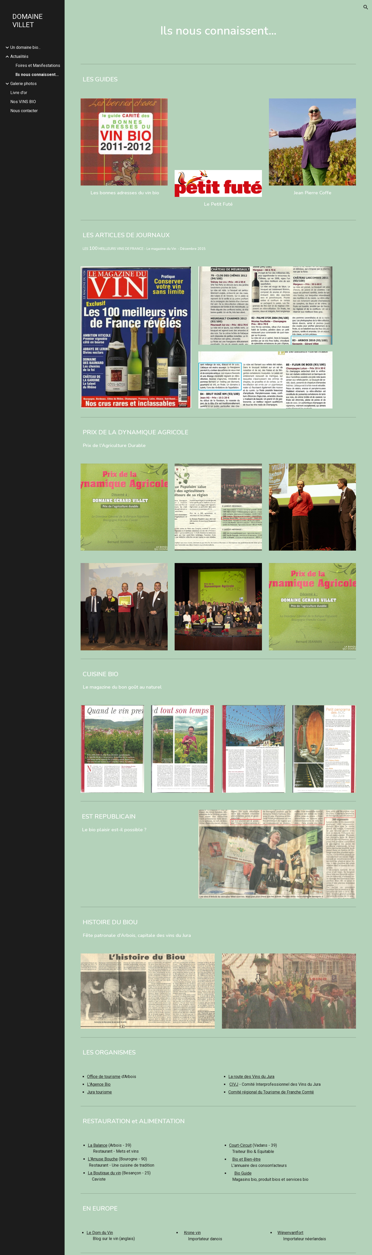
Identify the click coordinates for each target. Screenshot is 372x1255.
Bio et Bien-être (246, 1159)
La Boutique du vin (104, 1173)
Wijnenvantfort (290, 1232)
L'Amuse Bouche (103, 1159)
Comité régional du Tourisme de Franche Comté (271, 1092)
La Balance (97, 1145)
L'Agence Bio (99, 1084)
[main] (218, 31)
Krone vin (192, 1232)
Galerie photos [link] (23, 83)
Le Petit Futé (218, 204)
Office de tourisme (103, 1076)
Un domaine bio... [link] (25, 47)
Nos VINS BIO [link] (23, 101)
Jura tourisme (99, 1092)
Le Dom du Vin (100, 1232)
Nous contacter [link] (24, 110)
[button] (366, 7)
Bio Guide (243, 1173)
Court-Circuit (240, 1145)
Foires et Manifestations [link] (38, 65)
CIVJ (233, 1084)
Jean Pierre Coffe (312, 192)
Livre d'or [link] (18, 92)
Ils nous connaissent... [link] (37, 74)
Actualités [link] (19, 56)
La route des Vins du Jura (251, 1076)
